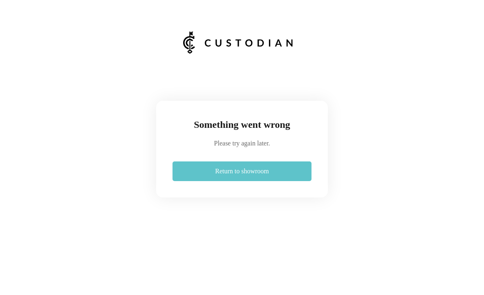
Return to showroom (242, 171)
